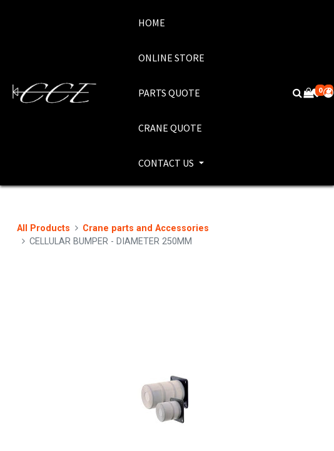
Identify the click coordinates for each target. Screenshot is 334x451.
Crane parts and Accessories (146, 228)
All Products (43, 228)
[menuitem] (171, 22)
